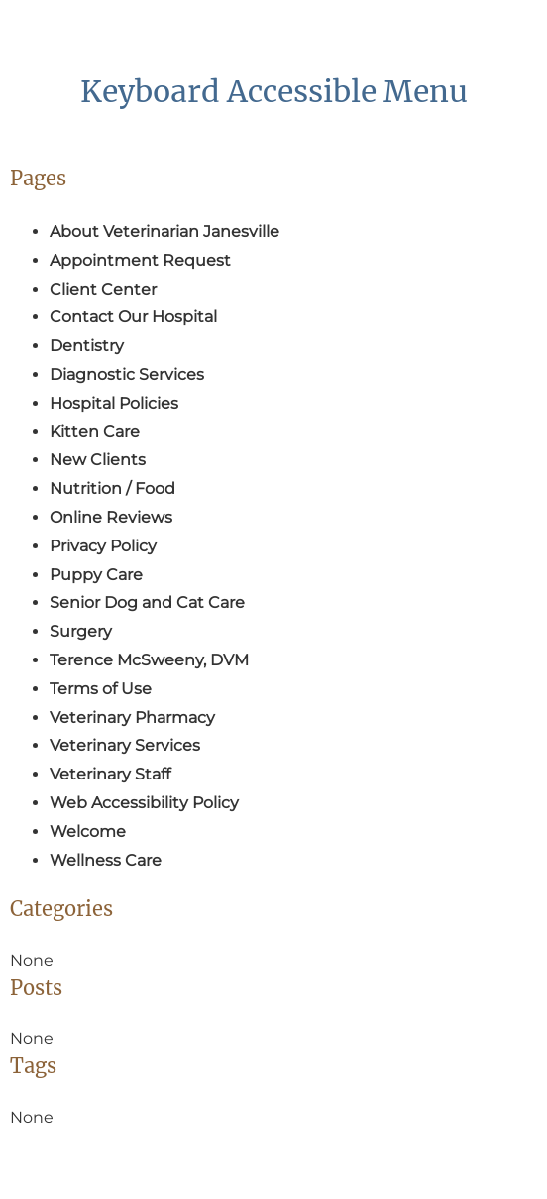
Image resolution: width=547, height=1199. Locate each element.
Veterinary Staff (110, 774)
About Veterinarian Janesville (164, 231)
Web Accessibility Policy (144, 802)
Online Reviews (111, 517)
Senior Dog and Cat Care (147, 602)
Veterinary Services (125, 745)
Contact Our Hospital (133, 316)
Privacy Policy (103, 546)
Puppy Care (96, 574)
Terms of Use (101, 688)
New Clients (98, 459)
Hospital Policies (114, 403)
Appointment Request (140, 260)
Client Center (103, 289)
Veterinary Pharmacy (132, 717)
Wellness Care (106, 860)
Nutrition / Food (112, 488)
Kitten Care (95, 431)
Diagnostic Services (127, 374)
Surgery (81, 631)
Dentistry (87, 345)
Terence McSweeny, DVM (149, 660)
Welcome (88, 831)
